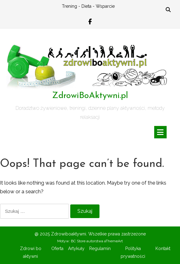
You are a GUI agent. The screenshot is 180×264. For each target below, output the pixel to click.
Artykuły (76, 248)
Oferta (57, 248)
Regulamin (100, 248)
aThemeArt (113, 241)
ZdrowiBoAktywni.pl (90, 96)
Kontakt (162, 248)
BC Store (78, 241)
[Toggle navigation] (160, 132)
